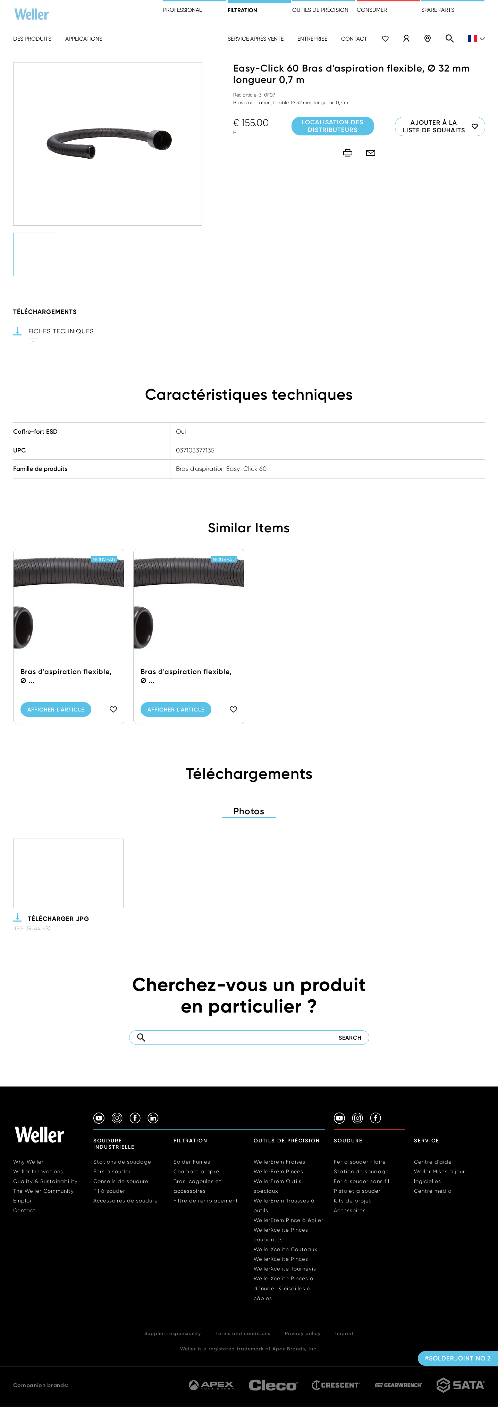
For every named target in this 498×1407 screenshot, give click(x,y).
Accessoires (350, 1210)
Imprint (344, 1333)
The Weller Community (43, 1191)
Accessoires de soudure (125, 1201)
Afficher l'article (55, 725)
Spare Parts (437, 10)
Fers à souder (112, 1171)
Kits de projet (352, 1201)
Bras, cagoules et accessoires (197, 1186)
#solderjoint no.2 (458, 1358)
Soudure (348, 1141)
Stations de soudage (122, 1162)
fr (476, 38)
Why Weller (28, 1162)
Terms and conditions (243, 1333)
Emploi (22, 1201)
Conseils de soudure (121, 1181)
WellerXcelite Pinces (281, 1259)
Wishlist (385, 38)
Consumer (372, 10)
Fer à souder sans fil (361, 1181)
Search (450, 38)
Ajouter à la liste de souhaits (434, 126)
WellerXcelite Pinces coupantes (281, 1235)
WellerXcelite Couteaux (286, 1249)
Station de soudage (361, 1171)
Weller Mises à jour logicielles (439, 1176)
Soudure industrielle (114, 1144)
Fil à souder (109, 1191)
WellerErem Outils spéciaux (278, 1186)
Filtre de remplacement (206, 1201)
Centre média (433, 1191)
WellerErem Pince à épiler (288, 1220)
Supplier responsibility (172, 1333)
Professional (182, 10)
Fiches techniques (61, 331)
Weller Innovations (38, 1171)
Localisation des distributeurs (427, 38)
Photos (249, 811)
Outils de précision (320, 10)
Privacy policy (303, 1333)
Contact (354, 38)
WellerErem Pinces (278, 1171)
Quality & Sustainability (45, 1181)
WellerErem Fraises (279, 1162)
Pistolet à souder (357, 1191)
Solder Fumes (192, 1162)
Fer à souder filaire (360, 1162)
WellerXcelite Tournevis (285, 1269)
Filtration (242, 10)
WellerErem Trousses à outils (284, 1206)
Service (426, 1141)
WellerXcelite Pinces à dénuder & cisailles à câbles (284, 1288)
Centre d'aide (433, 1162)
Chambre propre (196, 1171)
